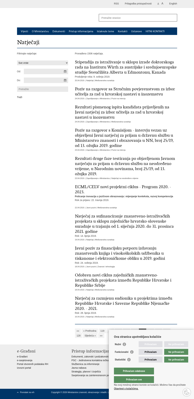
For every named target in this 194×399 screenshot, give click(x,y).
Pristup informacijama (81, 31)
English (173, 3)
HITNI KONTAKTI (155, 31)
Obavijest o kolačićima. (126, 388)
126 (159, 330)
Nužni (118, 351)
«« (78, 330)
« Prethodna (89, 330)
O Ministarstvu (40, 31)
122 (126, 330)
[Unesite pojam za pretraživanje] (134, 18)
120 (110, 330)
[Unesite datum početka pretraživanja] (46, 71)
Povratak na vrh (27, 392)
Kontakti (122, 31)
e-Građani (22, 356)
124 (142, 330)
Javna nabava (79, 367)
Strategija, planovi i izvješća (86, 371)
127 (167, 330)
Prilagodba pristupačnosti (138, 3)
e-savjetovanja (24, 360)
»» (101, 335)
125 (151, 330)
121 (118, 330)
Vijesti (24, 31)
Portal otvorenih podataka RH (32, 364)
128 (79, 335)
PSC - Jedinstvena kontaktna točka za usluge (96, 360)
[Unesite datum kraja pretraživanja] (46, 80)
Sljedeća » (90, 335)
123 (134, 330)
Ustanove (136, 31)
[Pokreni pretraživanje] (173, 17)
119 (102, 330)
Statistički (120, 366)
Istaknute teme (105, 31)
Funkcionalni (121, 358)
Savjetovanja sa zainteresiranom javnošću (94, 375)
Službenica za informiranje (85, 364)
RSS (116, 3)
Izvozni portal (24, 367)
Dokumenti (58, 31)
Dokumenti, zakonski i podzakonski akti (92, 356)
